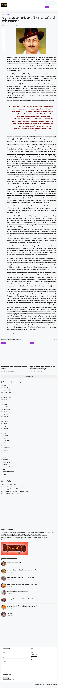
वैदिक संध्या (9, 613)
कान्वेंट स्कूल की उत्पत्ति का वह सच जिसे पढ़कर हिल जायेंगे (20, 599)
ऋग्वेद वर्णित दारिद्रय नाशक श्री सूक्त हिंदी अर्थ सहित (12, 487)
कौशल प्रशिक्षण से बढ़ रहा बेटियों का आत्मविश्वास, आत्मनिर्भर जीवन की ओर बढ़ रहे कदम (21, 536)
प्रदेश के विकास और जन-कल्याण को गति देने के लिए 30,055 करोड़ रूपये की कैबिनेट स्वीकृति (22, 532)
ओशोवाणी (4, 460)
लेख (3, 385)
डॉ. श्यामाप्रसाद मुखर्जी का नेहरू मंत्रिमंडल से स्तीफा (12, 489)
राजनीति (4, 407)
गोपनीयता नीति (34, 654)
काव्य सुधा (4, 416)
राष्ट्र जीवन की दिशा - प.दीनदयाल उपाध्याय (11, 493)
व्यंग (3, 469)
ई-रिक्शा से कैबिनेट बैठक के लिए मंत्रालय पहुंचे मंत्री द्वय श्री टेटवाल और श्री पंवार (19, 537)
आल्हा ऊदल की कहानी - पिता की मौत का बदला (17, 591)
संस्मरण (4, 438)
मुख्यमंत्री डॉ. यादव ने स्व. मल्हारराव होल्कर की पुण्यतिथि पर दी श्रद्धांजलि (17, 539)
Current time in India (6, 525)
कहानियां (4, 436)
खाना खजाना (5, 448)
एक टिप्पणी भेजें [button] (28, 376)
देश (3, 402)
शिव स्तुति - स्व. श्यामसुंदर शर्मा (14, 563)
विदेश (3, 426)
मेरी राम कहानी (5, 455)
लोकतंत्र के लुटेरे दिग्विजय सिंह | (8, 484)
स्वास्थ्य (4, 445)
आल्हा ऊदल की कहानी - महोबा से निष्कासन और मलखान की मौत (22, 570)
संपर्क (32, 659)
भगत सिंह (9, 14)
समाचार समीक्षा (6, 390)
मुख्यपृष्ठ (4, 14)
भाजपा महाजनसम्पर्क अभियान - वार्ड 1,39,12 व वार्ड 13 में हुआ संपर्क (22, 606)
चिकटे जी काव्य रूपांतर (7, 472)
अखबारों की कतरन (6, 431)
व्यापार (3, 474)
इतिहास (4, 404)
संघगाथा (4, 424)
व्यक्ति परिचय (5, 440)
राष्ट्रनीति (4, 421)
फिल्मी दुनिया (5, 462)
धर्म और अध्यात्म (6, 400)
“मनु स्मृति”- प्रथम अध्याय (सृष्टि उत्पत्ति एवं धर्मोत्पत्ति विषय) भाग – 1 (22, 584)
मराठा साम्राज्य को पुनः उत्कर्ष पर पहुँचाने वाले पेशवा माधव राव (15, 491)
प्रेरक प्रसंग (4, 414)
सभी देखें (55, 339)
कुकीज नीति (34, 657)
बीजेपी (3, 433)
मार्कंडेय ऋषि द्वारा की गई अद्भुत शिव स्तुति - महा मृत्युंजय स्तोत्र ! (21, 577)
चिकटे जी (4, 450)
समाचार (4, 388)
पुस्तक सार (4, 419)
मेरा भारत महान (6, 397)
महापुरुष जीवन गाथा (7, 409)
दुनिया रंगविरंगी (5, 443)
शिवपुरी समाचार (6, 392)
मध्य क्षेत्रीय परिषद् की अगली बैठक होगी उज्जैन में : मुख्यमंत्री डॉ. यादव (16, 534)
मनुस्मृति (4, 464)
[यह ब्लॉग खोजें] (51, 3)
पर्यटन (3, 457)
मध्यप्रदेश (4, 395)
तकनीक (4, 412)
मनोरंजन (4, 428)
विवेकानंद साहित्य (6, 467)
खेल (3, 452)
